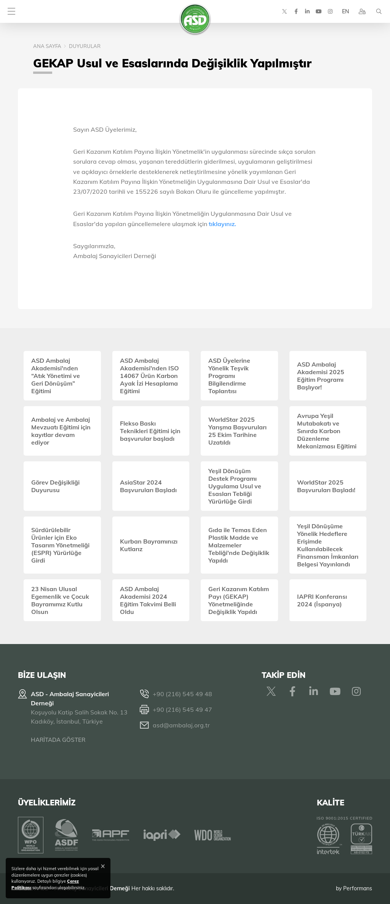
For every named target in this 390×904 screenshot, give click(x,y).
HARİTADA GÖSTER (58, 739)
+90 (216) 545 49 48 (182, 694)
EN (345, 11)
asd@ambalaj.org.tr (181, 725)
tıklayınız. (222, 224)
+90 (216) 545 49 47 (182, 709)
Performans (357, 888)
